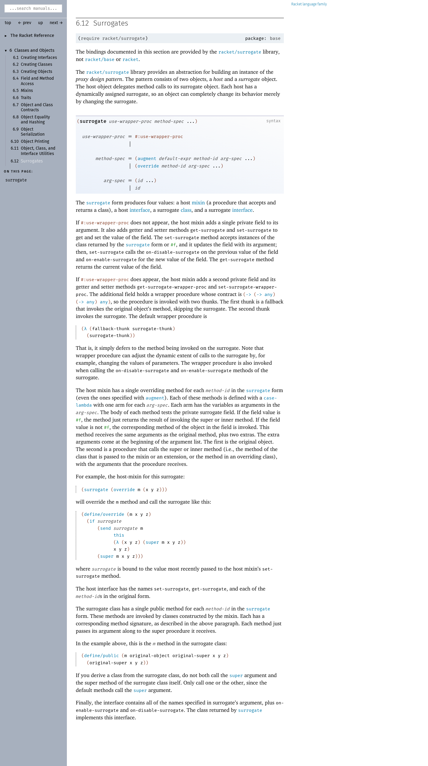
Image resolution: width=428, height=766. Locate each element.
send (105, 528)
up (40, 23)
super (152, 542)
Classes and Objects (34, 50)
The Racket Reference (32, 36)
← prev (24, 23)
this (119, 535)
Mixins (27, 91)
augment (147, 158)
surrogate (93, 121)
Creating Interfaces (39, 58)
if (92, 521)
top (8, 23)
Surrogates (32, 161)
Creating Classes (36, 64)
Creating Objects (36, 72)
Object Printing (35, 142)
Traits (26, 98)
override (148, 166)
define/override (104, 514)
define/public (101, 655)
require (90, 38)
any (269, 294)
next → (56, 23)
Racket (309, 4)
